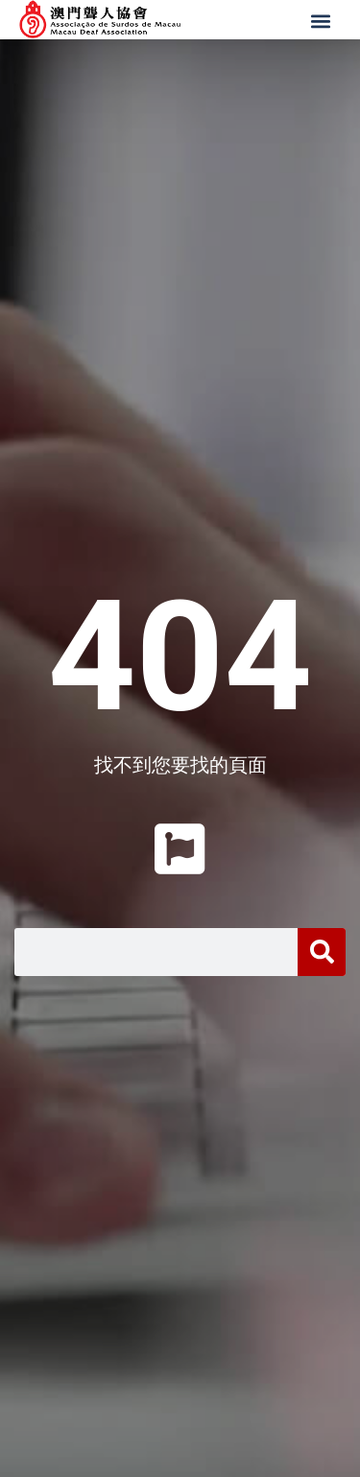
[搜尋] (322, 952)
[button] (322, 21)
